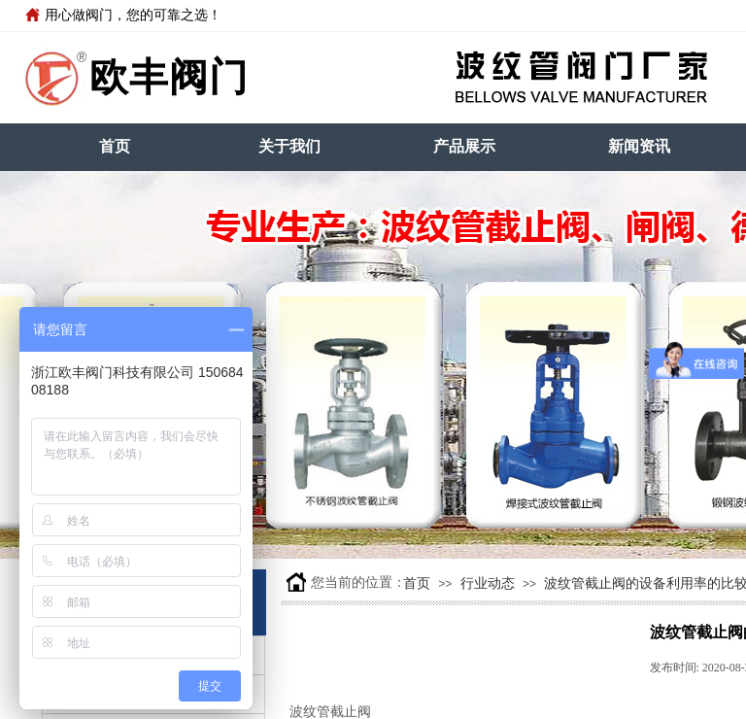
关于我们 (289, 146)
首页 (114, 146)
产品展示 (464, 146)
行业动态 (487, 583)
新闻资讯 (639, 146)
